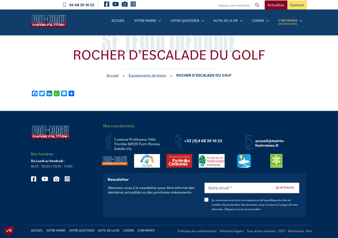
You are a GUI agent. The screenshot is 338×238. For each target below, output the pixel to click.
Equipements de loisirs (147, 75)
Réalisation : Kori (300, 231)
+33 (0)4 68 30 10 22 (203, 141)
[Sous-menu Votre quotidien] (202, 20)
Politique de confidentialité (197, 231)
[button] (9, 230)
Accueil (118, 20)
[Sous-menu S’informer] (301, 20)
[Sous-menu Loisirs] (267, 20)
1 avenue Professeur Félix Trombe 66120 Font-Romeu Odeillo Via (137, 144)
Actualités (276, 4)
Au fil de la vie (225, 20)
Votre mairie (145, 20)
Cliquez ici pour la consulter (242, 209)
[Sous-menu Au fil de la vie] (241, 20)
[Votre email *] (251, 188)
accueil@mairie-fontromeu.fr (270, 143)
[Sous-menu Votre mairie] (159, 20)
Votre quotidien (185, 20)
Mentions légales (232, 231)
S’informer (287, 20)
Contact (297, 4)
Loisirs (258, 20)
